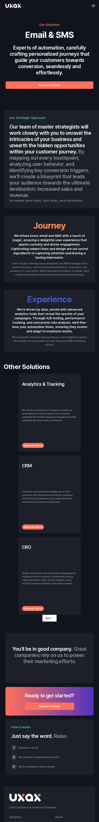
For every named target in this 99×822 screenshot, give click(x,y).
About (59, 817)
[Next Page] (49, 618)
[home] (12, 6)
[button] (92, 5)
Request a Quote (49, 85)
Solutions (15, 817)
